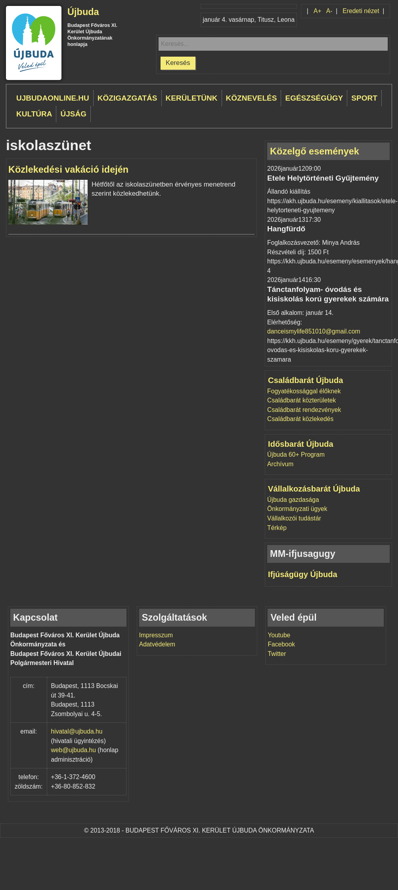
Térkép (277, 527)
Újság (73, 114)
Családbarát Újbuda (305, 380)
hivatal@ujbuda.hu (77, 731)
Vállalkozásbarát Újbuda (314, 488)
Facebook (281, 644)
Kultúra (34, 114)
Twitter (277, 653)
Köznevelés (251, 98)
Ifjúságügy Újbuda (302, 574)
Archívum (280, 464)
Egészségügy (314, 98)
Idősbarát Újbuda (300, 444)
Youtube (279, 635)
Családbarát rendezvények (304, 409)
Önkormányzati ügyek (297, 508)
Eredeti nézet (361, 11)
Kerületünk (192, 98)
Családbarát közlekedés (300, 418)
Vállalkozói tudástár (294, 518)
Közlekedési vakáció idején (68, 169)
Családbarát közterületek (301, 400)
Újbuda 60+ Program (296, 454)
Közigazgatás (127, 98)
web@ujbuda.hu (73, 750)
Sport (364, 98)
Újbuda (83, 12)
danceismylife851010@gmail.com (313, 331)
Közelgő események (314, 151)
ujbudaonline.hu (52, 98)
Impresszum (156, 635)
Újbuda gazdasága (293, 499)
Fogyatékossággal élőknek (304, 391)
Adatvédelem (157, 644)
